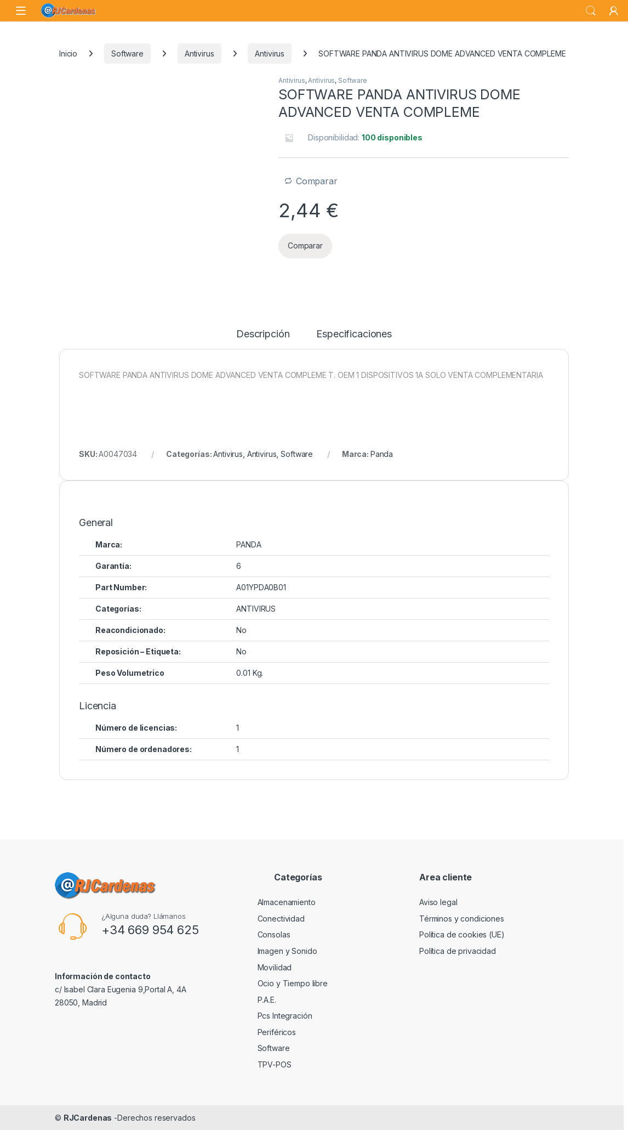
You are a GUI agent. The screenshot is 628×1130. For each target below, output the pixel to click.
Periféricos (277, 1032)
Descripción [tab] (262, 334)
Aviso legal (438, 902)
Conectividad (281, 918)
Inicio (68, 53)
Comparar (317, 181)
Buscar (591, 11)
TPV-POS (275, 1064)
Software (127, 53)
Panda (381, 454)
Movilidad (275, 967)
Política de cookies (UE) (462, 934)
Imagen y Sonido (287, 951)
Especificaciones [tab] (354, 334)
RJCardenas (88, 1117)
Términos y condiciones (461, 918)
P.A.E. (267, 999)
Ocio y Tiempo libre (293, 983)
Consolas (274, 934)
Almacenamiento (287, 902)
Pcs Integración (285, 1015)
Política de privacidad (457, 951)
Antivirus (199, 53)
